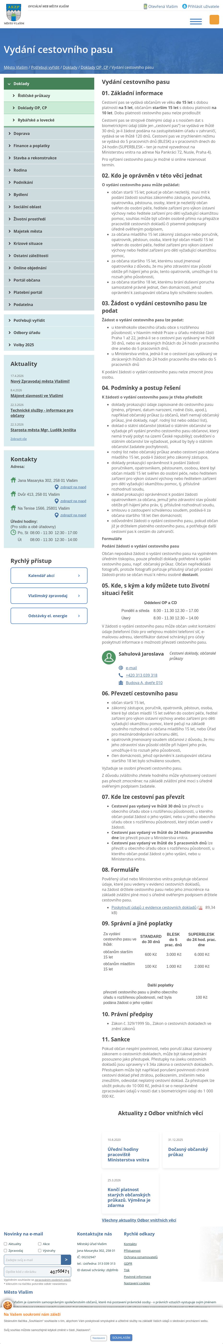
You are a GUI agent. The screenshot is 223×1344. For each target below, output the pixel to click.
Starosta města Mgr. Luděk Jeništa (43, 430)
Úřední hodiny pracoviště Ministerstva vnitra (128, 1154)
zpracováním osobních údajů (53, 1279)
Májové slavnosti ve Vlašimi (37, 395)
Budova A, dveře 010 (144, 682)
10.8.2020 (114, 1140)
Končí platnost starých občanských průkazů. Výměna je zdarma (129, 1197)
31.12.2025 (175, 1140)
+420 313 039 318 (141, 675)
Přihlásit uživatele (203, 6)
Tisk (126, 1270)
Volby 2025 (24, 344)
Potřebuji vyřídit (29, 320)
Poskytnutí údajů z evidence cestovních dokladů (154, 907)
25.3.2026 (114, 1180)
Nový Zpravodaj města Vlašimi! (40, 381)
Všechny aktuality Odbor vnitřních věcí (139, 1220)
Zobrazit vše (19, 439)
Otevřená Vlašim (163, 6)
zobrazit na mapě (73, 487)
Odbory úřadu (27, 332)
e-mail (131, 667)
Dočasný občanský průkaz (188, 1151)
